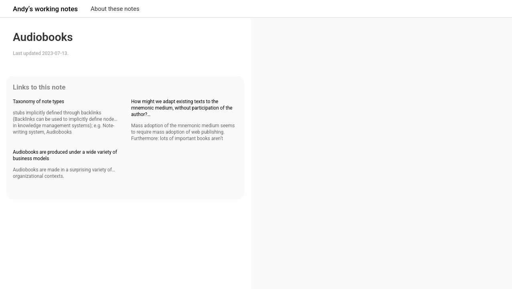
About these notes (115, 8)
